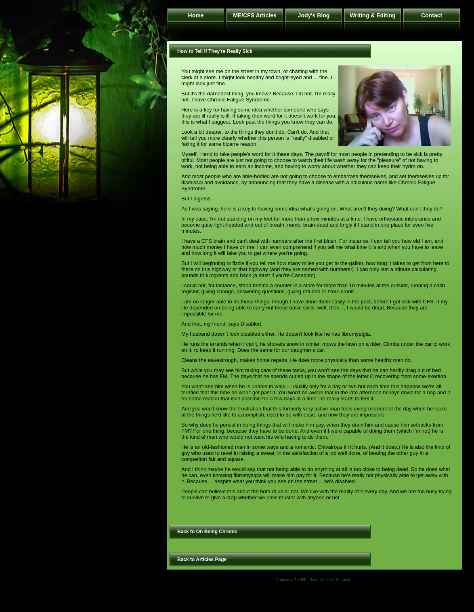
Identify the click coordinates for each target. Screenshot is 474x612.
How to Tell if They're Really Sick (214, 51)
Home (196, 15)
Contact (431, 15)
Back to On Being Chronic (207, 531)
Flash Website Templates (330, 580)
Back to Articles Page (202, 559)
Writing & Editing (372, 15)
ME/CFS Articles (255, 15)
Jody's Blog (314, 15)
